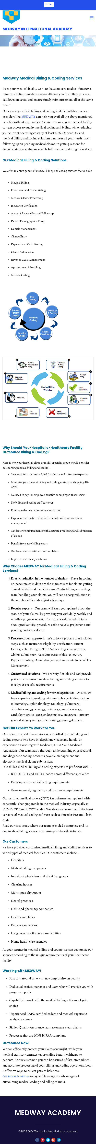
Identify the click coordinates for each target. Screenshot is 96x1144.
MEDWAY (28, 110)
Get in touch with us (16, 1069)
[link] (35, 279)
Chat (48, 4)
